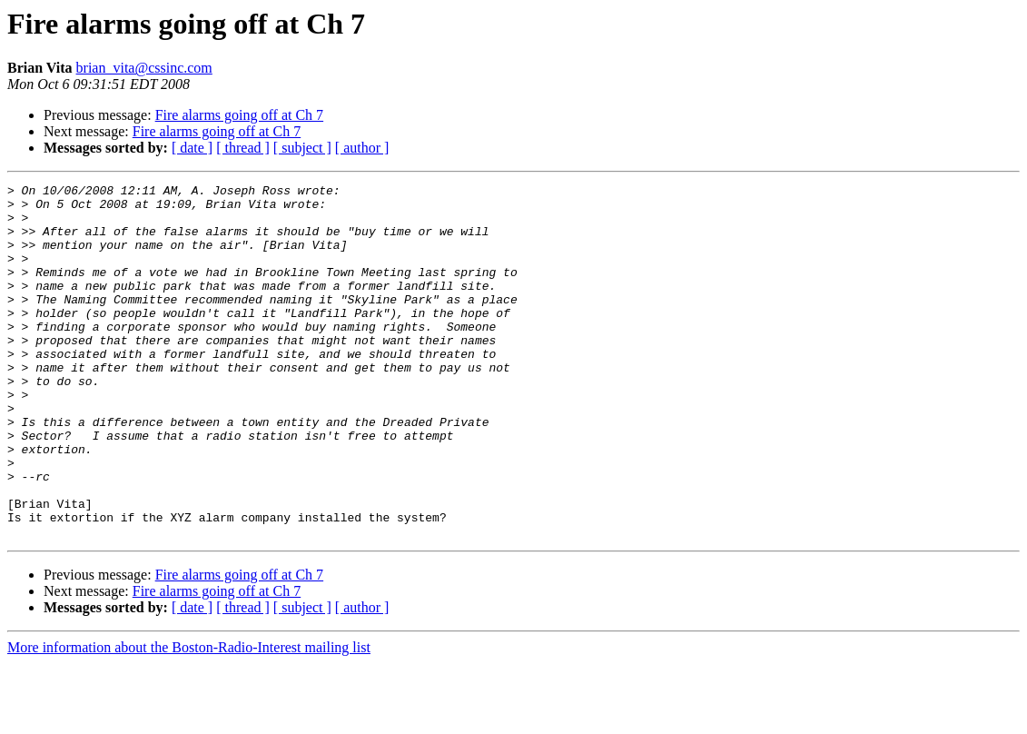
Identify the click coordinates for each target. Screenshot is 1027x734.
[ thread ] (243, 147)
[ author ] (362, 147)
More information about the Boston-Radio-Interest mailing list (188, 718)
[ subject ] (302, 147)
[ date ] (192, 147)
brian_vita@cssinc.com (144, 67)
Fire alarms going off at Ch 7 (239, 115)
